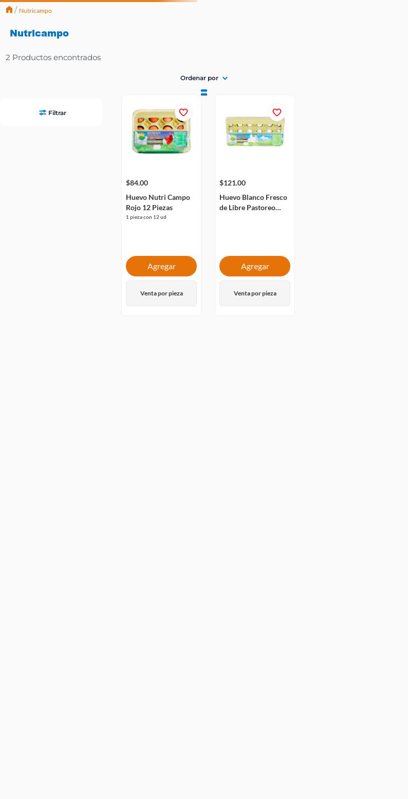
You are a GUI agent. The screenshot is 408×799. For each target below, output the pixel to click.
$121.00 (90, 127)
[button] (51, 27)
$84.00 (11, 127)
